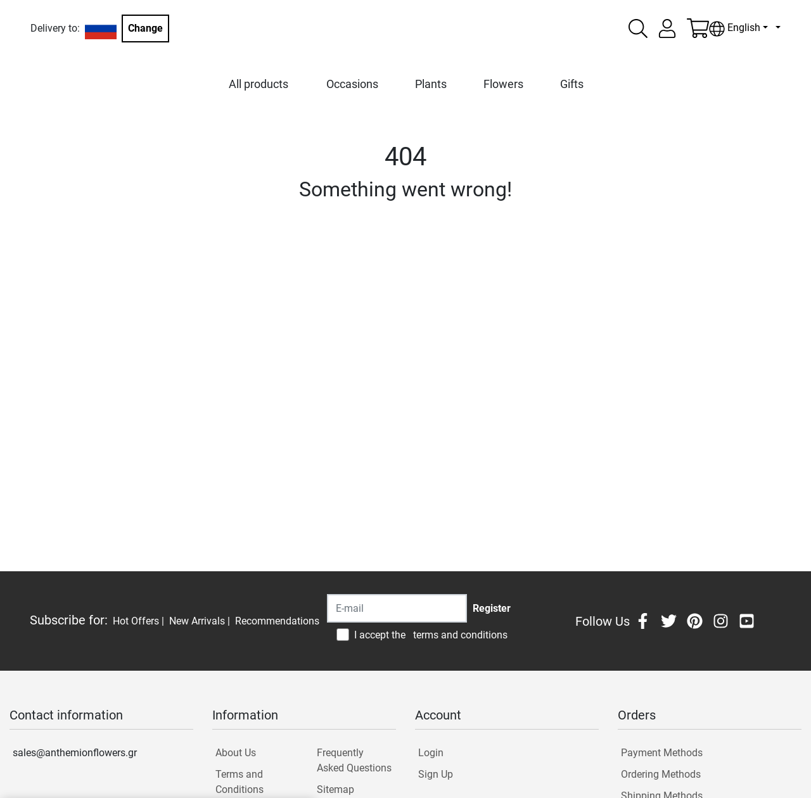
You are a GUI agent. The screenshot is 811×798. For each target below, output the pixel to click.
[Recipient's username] (397, 608)
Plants (431, 84)
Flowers (503, 84)
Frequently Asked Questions (354, 760)
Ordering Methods (661, 774)
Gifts (572, 84)
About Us (235, 753)
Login (431, 753)
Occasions (352, 84)
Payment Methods (662, 753)
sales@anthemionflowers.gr (75, 753)
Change (145, 28)
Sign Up (435, 774)
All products (258, 84)
